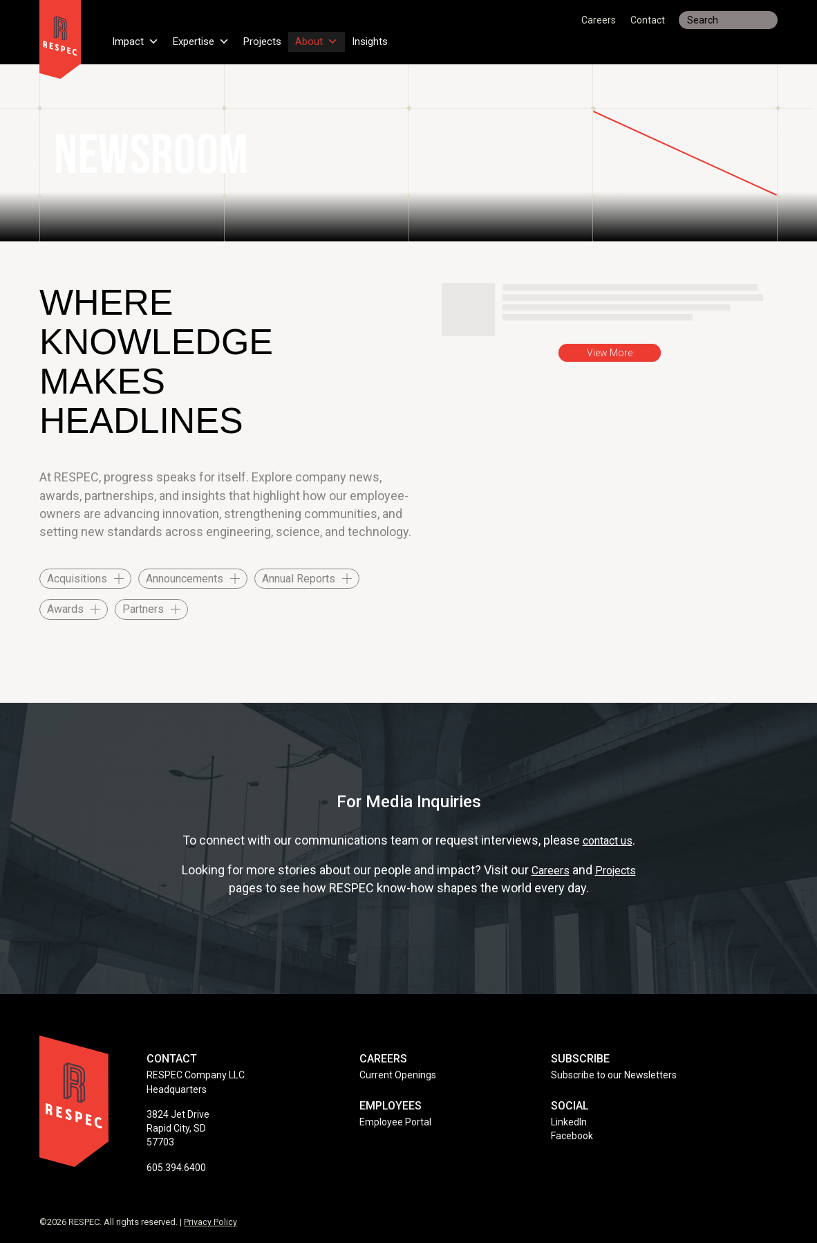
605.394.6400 (176, 1167)
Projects (270, 37)
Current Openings (397, 1074)
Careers (598, 20)
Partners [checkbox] (143, 609)
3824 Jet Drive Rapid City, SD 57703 (178, 1128)
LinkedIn (569, 1121)
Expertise (205, 37)
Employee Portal (395, 1121)
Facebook (572, 1135)
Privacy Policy (210, 1222)
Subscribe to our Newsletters (614, 1074)
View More (609, 352)
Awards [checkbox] (65, 609)
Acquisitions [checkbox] (77, 578)
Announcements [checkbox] (184, 578)
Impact (136, 37)
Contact (647, 20)
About (326, 37)
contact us (607, 840)
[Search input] (728, 20)
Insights (381, 37)
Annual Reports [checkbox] (298, 578)
